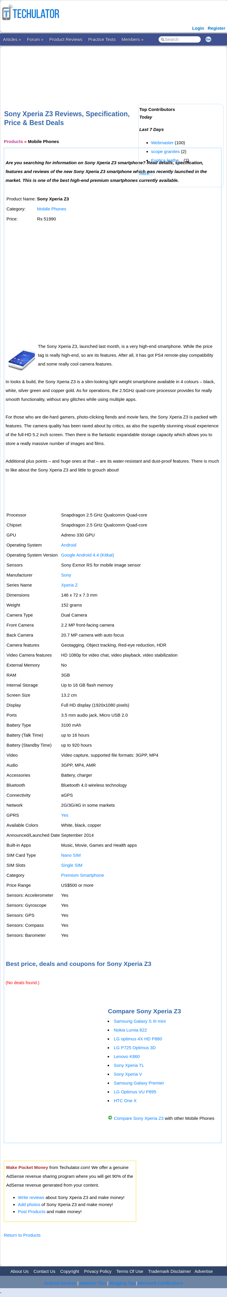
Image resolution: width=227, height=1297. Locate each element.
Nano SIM (71, 855)
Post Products (31, 1211)
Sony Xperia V (128, 1074)
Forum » (35, 39)
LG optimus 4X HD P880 (138, 1038)
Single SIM (72, 865)
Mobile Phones (51, 208)
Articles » (12, 39)
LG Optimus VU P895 (135, 1091)
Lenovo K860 (127, 1056)
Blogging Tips (123, 1283)
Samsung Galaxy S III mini (140, 1021)
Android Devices (60, 1283)
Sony (66, 574)
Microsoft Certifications (160, 1283)
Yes (64, 815)
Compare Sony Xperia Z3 (138, 1118)
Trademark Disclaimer (169, 1271)
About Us (20, 1271)
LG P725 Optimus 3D (135, 1047)
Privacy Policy (97, 1271)
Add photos (29, 1204)
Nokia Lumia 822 (130, 1029)
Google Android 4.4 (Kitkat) (87, 554)
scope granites (165, 151)
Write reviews (31, 1197)
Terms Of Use (129, 1271)
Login (198, 28)
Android (68, 544)
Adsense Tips (92, 1283)
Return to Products (22, 1235)
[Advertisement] (111, 68)
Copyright (69, 1271)
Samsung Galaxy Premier (139, 1082)
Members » (132, 39)
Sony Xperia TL (129, 1065)
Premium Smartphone (82, 875)
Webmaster (162, 142)
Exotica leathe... (167, 160)
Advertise (203, 1271)
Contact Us (44, 1271)
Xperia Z (69, 584)
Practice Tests (102, 39)
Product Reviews (66, 39)
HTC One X (125, 1100)
